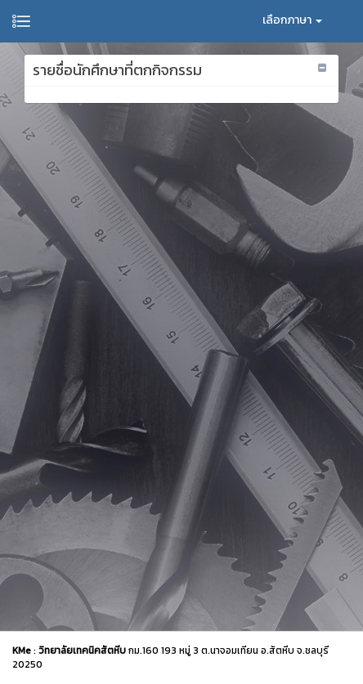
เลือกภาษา (292, 20)
